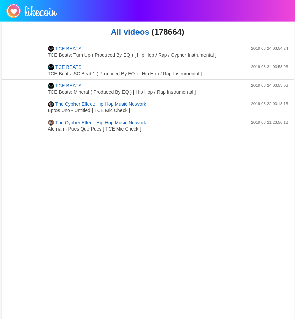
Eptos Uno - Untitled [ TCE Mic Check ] (89, 110)
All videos (130, 31)
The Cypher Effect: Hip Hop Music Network (97, 104)
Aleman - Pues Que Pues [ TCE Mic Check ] (94, 129)
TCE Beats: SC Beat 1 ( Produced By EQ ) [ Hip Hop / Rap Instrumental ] (125, 73)
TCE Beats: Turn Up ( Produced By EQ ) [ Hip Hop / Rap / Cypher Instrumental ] (132, 55)
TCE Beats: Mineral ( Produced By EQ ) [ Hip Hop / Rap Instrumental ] (122, 92)
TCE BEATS (65, 49)
